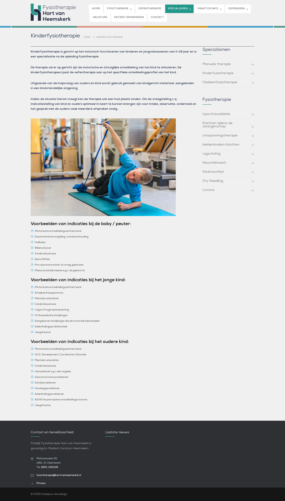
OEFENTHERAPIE (149, 8)
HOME (96, 8)
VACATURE (100, 17)
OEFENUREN (236, 8)
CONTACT (157, 17)
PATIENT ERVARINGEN (129, 17)
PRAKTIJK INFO (208, 8)
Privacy (41, 483)
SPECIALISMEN (178, 8)
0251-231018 (49, 467)
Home (87, 37)
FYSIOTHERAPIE (117, 8)
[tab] (228, 64)
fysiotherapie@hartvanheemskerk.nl (58, 475)
